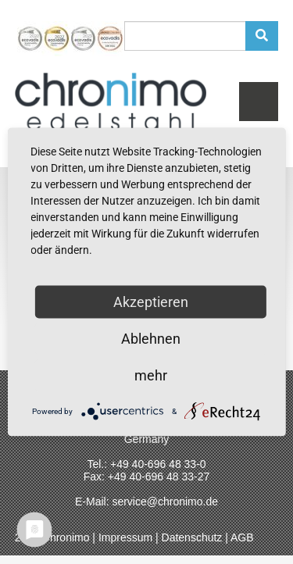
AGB (242, 537)
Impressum (125, 537)
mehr (150, 375)
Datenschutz (192, 537)
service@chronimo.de (165, 501)
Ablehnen (150, 338)
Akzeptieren (150, 302)
